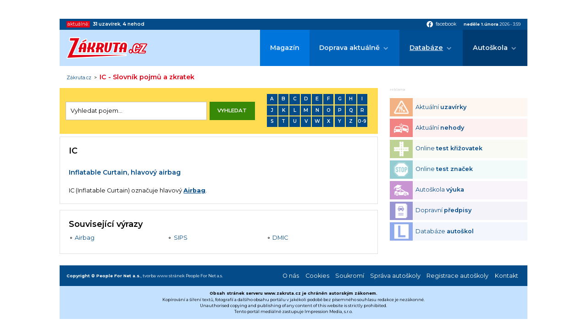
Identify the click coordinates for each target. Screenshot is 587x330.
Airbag (194, 190)
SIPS (181, 237)
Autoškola (490, 48)
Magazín (284, 48)
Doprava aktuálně (349, 48)
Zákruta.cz (78, 78)
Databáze (426, 48)
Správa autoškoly (395, 275)
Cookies (317, 275)
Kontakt (506, 275)
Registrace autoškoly (457, 275)
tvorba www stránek (164, 275)
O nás (290, 275)
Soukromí (349, 275)
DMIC (280, 237)
